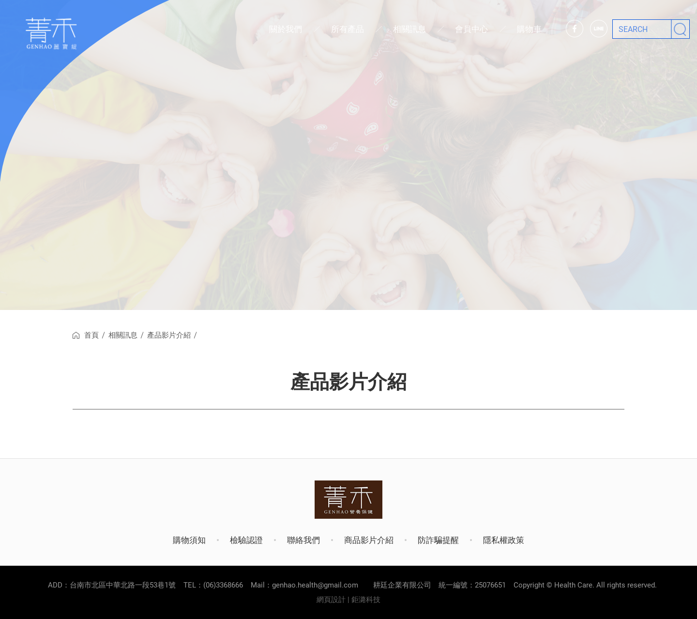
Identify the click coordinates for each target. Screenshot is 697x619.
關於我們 (285, 29)
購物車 (529, 29)
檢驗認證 (246, 540)
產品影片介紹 (169, 335)
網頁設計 (331, 599)
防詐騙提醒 (438, 540)
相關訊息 (409, 29)
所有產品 (347, 29)
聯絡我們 (303, 540)
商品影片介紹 (369, 540)
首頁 (91, 335)
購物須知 (189, 540)
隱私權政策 (503, 540)
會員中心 (471, 29)
